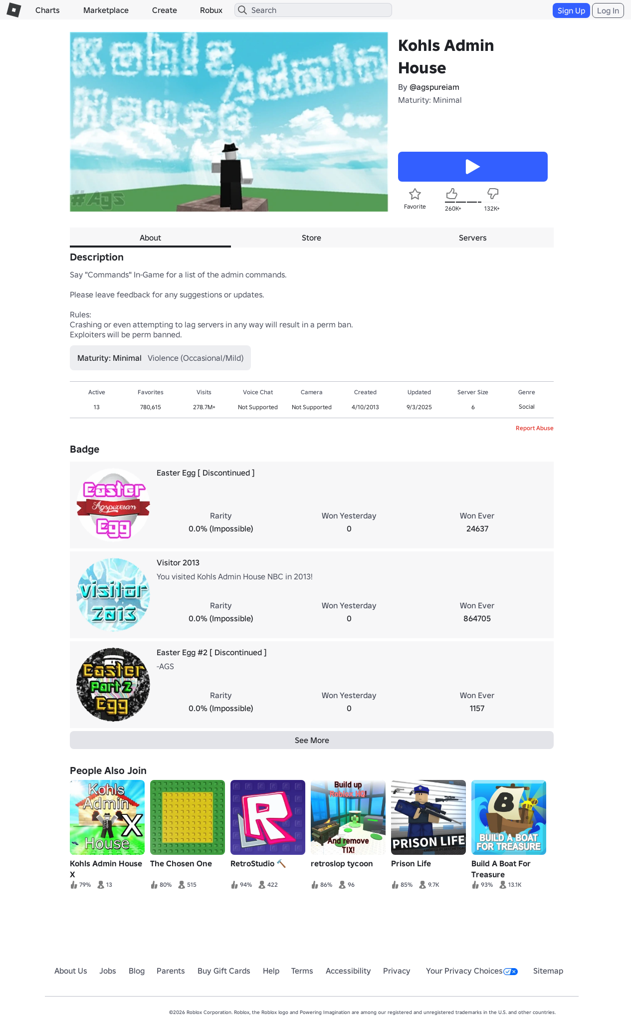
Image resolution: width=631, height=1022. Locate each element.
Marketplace (106, 10)
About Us (70, 971)
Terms (302, 971)
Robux (211, 10)
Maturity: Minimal (430, 100)
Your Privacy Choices (472, 971)
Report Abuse (535, 428)
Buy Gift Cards (224, 971)
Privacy (397, 971)
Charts (47, 10)
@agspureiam (434, 87)
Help (271, 971)
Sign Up (571, 10)
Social (527, 406)
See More (312, 740)
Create (164, 10)
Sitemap (548, 971)
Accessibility (348, 971)
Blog (137, 971)
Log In (608, 10)
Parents (171, 971)
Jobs (107, 971)
